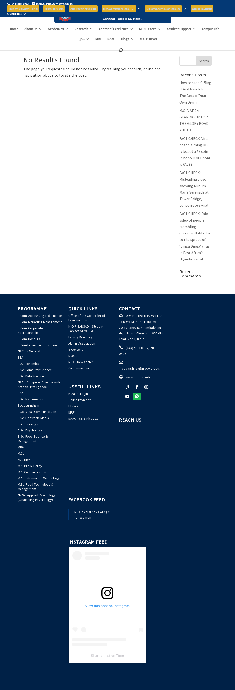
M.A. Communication (32, 472)
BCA (20, 393)
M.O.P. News (148, 48)
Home (14, 38)
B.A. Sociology (28, 424)
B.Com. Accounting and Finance (40, 315)
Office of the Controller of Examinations (86, 317)
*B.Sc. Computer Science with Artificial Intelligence (39, 384)
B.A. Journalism (28, 405)
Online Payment (79, 400)
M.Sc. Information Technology (38, 478)
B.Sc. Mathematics (31, 399)
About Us (30, 38)
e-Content (75, 349)
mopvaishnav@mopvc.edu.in (141, 368)
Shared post (100, 656)
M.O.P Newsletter (80, 362)
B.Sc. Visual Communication (37, 411)
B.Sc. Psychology (30, 430)
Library (73, 406)
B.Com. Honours (29, 339)
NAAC (111, 48)
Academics (56, 38)
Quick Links (14, 14)
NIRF (98, 48)
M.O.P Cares (147, 38)
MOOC (72, 356)
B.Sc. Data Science (31, 376)
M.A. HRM (24, 459)
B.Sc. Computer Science (35, 370)
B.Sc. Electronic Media (33, 418)
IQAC (81, 48)
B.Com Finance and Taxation (37, 345)
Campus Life (210, 38)
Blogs (125, 48)
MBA (21, 447)
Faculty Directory (80, 337)
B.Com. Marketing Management (40, 322)
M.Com (22, 453)
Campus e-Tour (78, 368)
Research (81, 38)
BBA (20, 357)
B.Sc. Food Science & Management (33, 438)
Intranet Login (78, 394)
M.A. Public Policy (30, 466)
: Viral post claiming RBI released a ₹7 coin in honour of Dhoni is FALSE (194, 151)
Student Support (179, 38)
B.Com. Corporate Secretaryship (30, 330)
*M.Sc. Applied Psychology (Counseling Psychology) (37, 497)
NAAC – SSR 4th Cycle (83, 418)
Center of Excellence (113, 38)
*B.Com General (29, 351)
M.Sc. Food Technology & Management (35, 486)
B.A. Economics (28, 363)
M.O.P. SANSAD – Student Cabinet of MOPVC (85, 328)
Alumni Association (81, 343)
